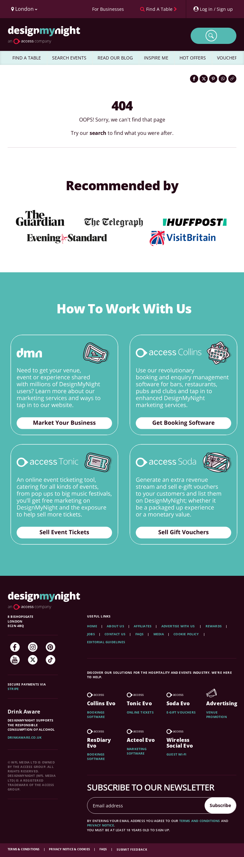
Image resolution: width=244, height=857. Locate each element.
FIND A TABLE (26, 58)
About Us (115, 626)
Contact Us (115, 634)
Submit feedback (132, 849)
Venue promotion (216, 714)
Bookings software (96, 714)
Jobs (91, 634)
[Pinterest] (50, 647)
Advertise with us (178, 626)
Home (92, 626)
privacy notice (100, 825)
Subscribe (220, 805)
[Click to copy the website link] (232, 79)
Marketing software (136, 751)
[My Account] (212, 9)
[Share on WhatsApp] (223, 79)
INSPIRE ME (156, 58)
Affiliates (143, 626)
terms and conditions (199, 821)
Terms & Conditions (24, 849)
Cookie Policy (186, 634)
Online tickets (140, 712)
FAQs (139, 634)
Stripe (13, 688)
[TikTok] (50, 660)
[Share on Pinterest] (213, 79)
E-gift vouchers (181, 712)
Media (158, 634)
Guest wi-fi (176, 754)
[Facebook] (15, 647)
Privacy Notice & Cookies (70, 849)
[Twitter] (32, 660)
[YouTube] (15, 660)
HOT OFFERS (193, 58)
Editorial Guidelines (106, 642)
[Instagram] (32, 647)
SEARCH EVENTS (69, 58)
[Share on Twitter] (204, 79)
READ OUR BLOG (115, 58)
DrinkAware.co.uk (25, 737)
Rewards (214, 626)
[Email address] (146, 805)
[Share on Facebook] (194, 79)
